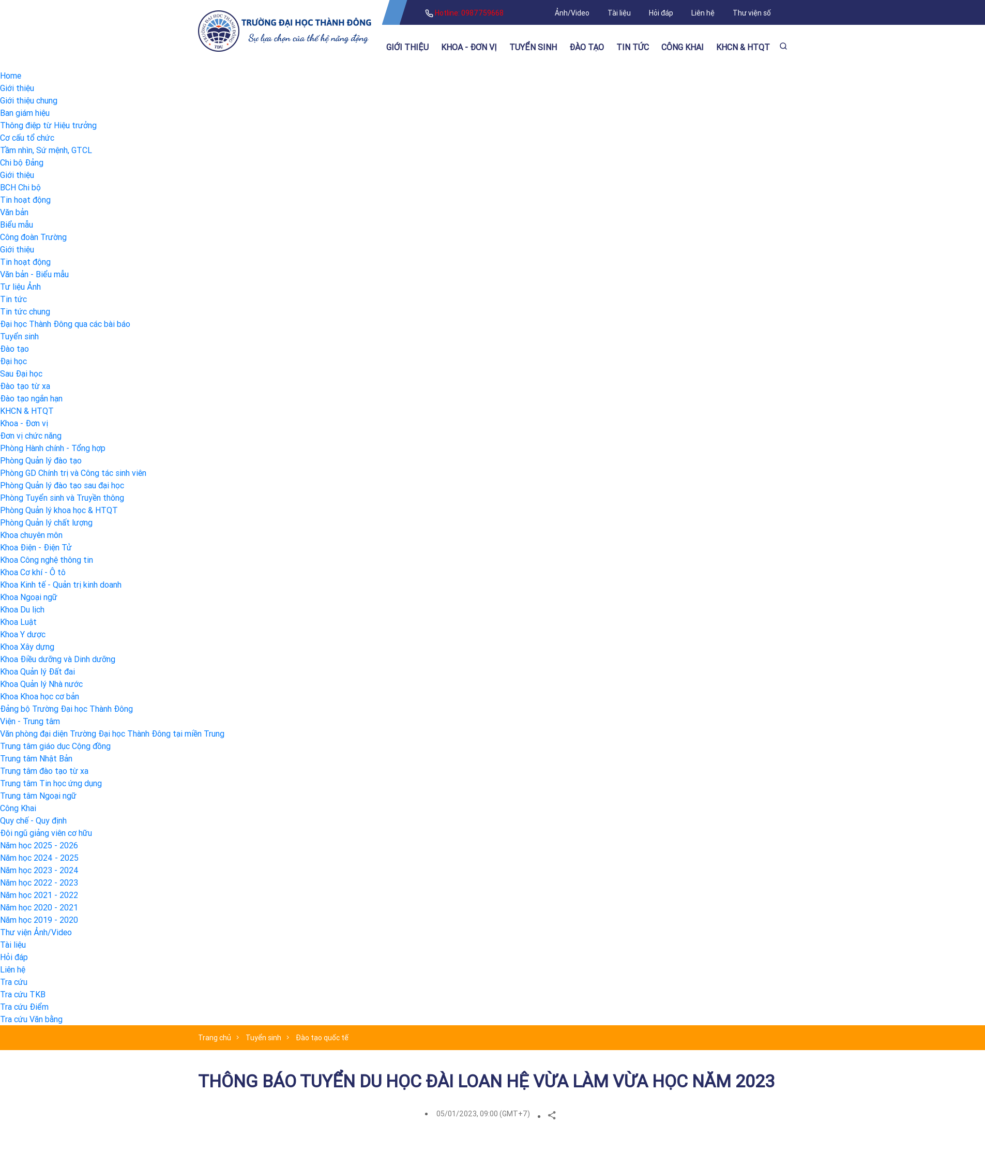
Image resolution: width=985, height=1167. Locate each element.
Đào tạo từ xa (25, 386)
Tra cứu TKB (23, 994)
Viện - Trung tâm (30, 721)
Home (10, 75)
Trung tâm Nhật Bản (36, 758)
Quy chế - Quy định (33, 820)
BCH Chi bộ (20, 187)
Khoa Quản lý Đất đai (37, 671)
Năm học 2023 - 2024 (39, 870)
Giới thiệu (407, 47)
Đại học (13, 361)
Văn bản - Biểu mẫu (34, 274)
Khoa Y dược (23, 634)
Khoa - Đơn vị (469, 47)
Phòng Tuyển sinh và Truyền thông (62, 497)
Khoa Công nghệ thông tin (46, 560)
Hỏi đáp (661, 13)
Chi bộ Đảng (21, 162)
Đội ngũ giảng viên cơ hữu (46, 833)
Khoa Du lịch (22, 609)
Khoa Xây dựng (27, 646)
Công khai (682, 47)
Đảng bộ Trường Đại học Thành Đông (66, 709)
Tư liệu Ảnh (20, 286)
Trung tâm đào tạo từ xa (44, 771)
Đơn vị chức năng (31, 435)
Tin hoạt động (25, 199)
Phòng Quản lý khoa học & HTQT (59, 510)
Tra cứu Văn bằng (31, 1019)
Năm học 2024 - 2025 (39, 857)
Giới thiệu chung (28, 100)
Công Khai (18, 808)
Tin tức (632, 47)
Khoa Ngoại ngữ (28, 597)
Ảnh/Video (572, 13)
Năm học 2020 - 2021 (39, 907)
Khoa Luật (18, 622)
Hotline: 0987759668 (464, 13)
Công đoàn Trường (33, 237)
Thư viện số (752, 13)
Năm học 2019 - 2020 (39, 920)
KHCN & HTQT (743, 47)
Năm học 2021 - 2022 (39, 895)
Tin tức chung (25, 311)
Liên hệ (703, 13)
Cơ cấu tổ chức (27, 137)
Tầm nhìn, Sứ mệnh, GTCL (46, 150)
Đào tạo (586, 47)
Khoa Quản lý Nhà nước (41, 684)
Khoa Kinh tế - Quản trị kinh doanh (61, 584)
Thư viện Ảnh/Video (36, 932)
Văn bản (14, 212)
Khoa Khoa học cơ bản (39, 696)
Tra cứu (13, 982)
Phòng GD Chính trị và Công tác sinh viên (73, 473)
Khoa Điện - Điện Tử (36, 547)
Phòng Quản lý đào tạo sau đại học (62, 485)
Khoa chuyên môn (31, 535)
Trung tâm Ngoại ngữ (38, 795)
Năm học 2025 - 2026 (39, 845)
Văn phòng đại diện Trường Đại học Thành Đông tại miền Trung (112, 733)
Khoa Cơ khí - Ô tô (33, 572)
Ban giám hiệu (25, 113)
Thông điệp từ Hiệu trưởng (48, 125)
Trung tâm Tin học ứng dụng (51, 783)
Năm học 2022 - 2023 (39, 882)
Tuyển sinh (533, 47)
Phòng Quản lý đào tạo (41, 460)
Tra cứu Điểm (24, 1006)
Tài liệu (619, 13)
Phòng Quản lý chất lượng (46, 522)
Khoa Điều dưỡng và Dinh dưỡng (57, 659)
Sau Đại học (21, 373)
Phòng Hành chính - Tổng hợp (52, 448)
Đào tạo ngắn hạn (31, 398)
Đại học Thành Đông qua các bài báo (65, 324)
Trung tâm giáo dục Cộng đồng (55, 746)
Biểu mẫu (16, 224)
